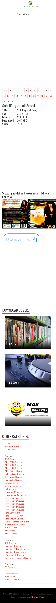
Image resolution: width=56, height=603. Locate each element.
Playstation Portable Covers (18, 558)
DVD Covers (15, 344)
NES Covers (10, 489)
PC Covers (10, 567)
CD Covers (14, 382)
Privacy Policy (38, 597)
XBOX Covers (11, 527)
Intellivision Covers (14, 486)
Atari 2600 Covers (13, 462)
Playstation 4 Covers (14, 506)
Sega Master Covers (14, 515)
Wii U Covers (11, 533)
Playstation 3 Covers (14, 503)
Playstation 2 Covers (14, 500)
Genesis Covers (12, 483)
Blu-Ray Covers (12, 446)
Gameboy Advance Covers (17, 549)
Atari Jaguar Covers (14, 471)
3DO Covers (10, 459)
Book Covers (11, 576)
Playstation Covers (13, 498)
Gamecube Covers (13, 480)
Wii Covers (10, 530)
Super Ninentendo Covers (17, 521)
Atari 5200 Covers (13, 465)
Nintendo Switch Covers (16, 495)
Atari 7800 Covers (13, 468)
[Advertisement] (28, 57)
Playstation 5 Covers (14, 509)
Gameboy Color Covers (15, 552)
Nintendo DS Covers (14, 555)
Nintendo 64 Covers (14, 492)
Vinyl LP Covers (12, 579)
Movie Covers (11, 449)
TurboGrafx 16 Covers (15, 524)
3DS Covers (10, 543)
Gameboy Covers (13, 546)
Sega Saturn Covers (14, 518)
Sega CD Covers (12, 512)
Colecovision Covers (14, 474)
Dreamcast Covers (13, 477)
